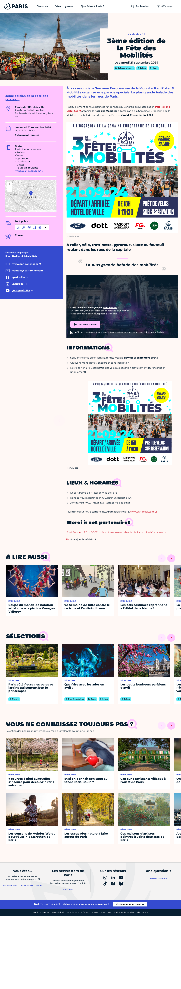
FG (85, 532)
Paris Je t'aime (154, 532)
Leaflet (30, 211)
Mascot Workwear (111, 532)
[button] (31, 193)
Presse (95, 912)
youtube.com (110, 307)
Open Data (106, 912)
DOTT (94, 532)
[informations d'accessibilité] (32, 227)
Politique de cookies (124, 912)
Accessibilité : (70, 912)
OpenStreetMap (45, 211)
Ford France (73, 532)
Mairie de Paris (134, 532)
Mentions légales (40, 912)
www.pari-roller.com (142, 511)
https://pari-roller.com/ (28, 170)
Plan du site (143, 912)
